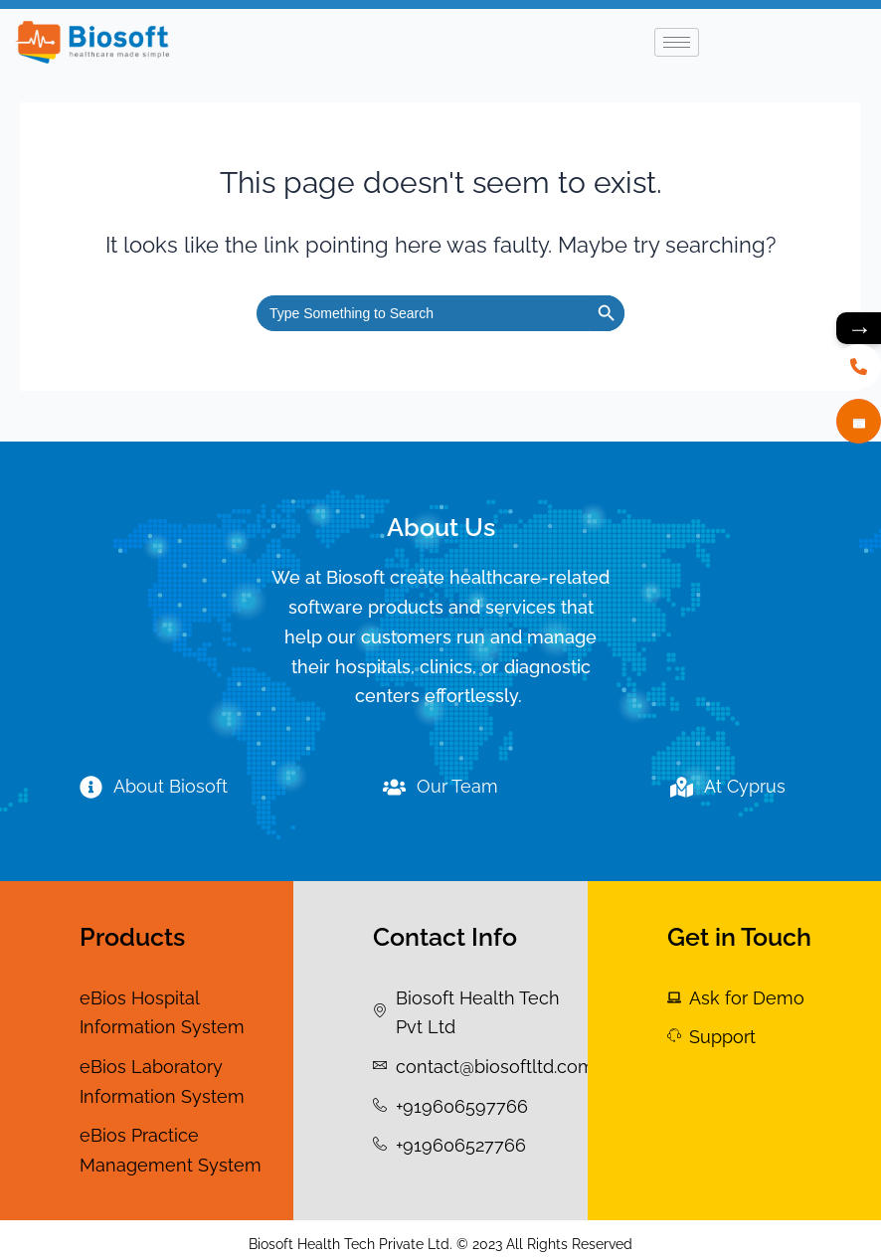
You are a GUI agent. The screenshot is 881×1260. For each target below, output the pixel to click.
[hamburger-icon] (676, 42)
